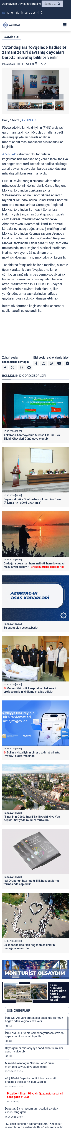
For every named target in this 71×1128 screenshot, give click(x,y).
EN (12, 12)
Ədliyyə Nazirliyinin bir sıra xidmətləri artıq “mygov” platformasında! (32, 754)
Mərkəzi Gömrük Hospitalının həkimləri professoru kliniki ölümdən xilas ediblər (30, 690)
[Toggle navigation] (63, 25)
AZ (3, 12)
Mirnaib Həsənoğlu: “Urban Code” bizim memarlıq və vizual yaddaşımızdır (30, 1065)
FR (22, 12)
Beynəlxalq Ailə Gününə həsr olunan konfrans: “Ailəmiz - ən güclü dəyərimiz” (33, 501)
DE (17, 12)
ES (26, 12)
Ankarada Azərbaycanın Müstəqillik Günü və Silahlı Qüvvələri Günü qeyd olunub (32, 436)
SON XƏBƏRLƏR (18, 1010)
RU (8, 12)
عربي (32, 12)
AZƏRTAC (29, 120)
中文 (40, 12)
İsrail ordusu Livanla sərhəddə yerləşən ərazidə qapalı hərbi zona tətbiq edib (34, 1034)
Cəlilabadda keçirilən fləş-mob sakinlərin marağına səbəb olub (29, 946)
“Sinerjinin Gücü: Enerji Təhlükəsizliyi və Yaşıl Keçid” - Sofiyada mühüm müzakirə (32, 818)
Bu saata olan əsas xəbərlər (21, 627)
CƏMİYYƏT (12, 37)
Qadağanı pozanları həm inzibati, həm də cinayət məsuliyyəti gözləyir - (34, 565)
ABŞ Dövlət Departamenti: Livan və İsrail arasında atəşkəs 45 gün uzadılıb (30, 1080)
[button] (35, 84)
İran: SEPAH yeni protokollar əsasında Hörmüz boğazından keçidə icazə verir (34, 1019)
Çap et (31, 63)
